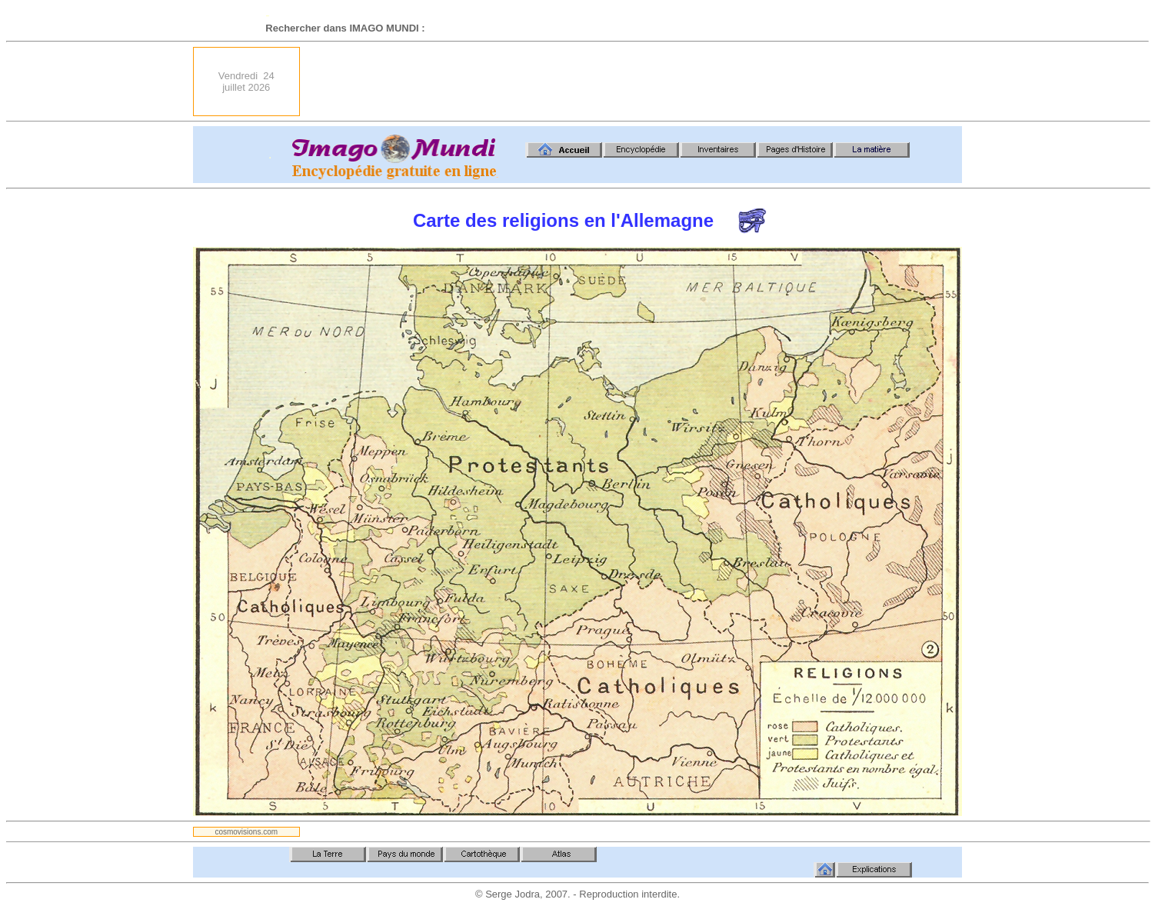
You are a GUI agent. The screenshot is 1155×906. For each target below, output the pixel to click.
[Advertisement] (682, 81)
